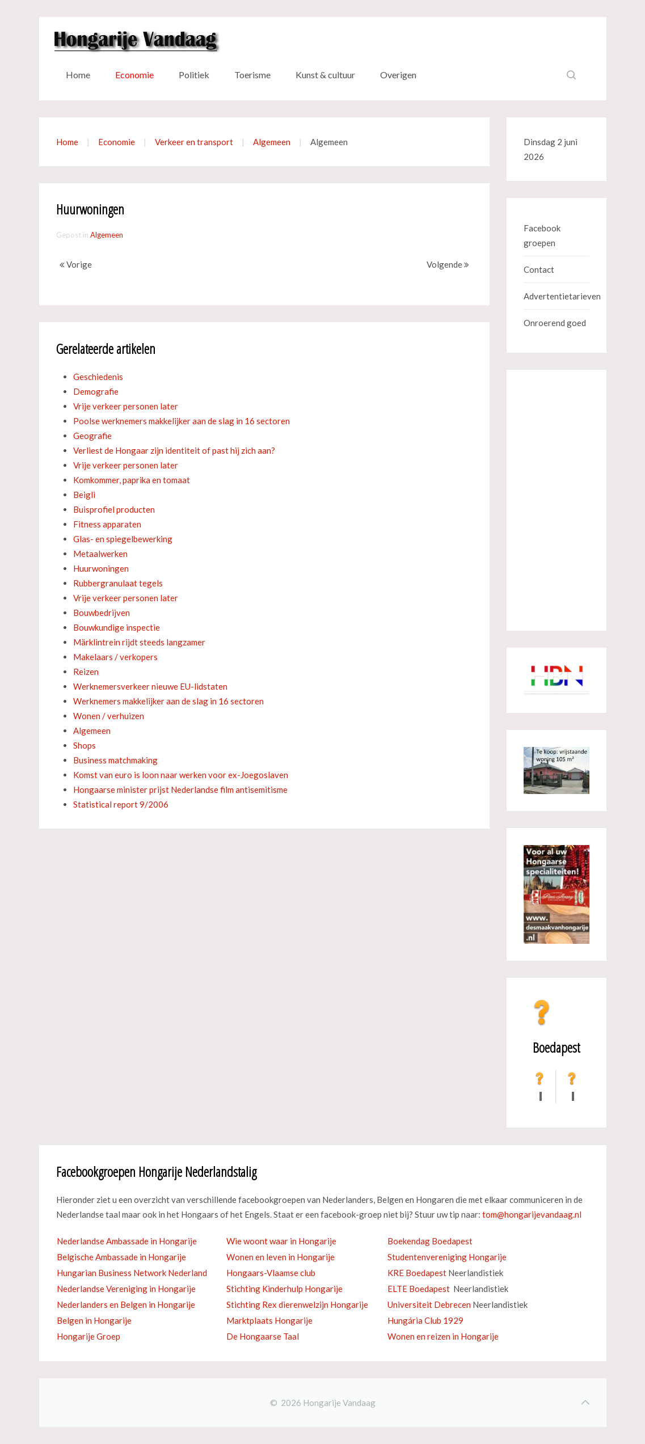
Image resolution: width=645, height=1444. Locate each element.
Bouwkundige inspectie (116, 627)
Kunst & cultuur (325, 74)
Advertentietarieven (556, 296)
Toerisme (252, 74)
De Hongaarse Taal (262, 1336)
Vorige (76, 264)
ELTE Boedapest (418, 1288)
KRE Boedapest (416, 1273)
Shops (84, 745)
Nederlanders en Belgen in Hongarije (126, 1304)
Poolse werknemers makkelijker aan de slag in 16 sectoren (181, 421)
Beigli (84, 494)
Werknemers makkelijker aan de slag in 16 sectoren (168, 701)
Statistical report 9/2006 (120, 804)
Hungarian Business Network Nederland (132, 1273)
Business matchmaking (115, 760)
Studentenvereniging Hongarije (447, 1257)
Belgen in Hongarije (94, 1320)
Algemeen (271, 142)
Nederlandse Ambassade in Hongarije (127, 1241)
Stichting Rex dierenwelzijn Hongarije (297, 1304)
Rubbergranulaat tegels (118, 583)
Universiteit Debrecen (429, 1304)
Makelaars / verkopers (115, 657)
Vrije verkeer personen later (125, 406)
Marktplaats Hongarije (269, 1320)
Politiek (194, 74)
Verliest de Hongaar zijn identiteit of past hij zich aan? (174, 450)
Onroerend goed (555, 323)
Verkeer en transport (194, 142)
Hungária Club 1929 (425, 1320)
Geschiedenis (98, 376)
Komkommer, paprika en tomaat (131, 480)
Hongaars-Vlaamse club (270, 1273)
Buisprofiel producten (114, 509)
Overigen (398, 74)
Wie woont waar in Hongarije (281, 1241)
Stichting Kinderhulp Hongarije (284, 1288)
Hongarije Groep (88, 1336)
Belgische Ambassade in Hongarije (121, 1257)
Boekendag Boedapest (430, 1241)
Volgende (448, 264)
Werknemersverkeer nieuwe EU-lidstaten (150, 686)
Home (78, 74)
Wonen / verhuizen (108, 716)
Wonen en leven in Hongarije (280, 1257)
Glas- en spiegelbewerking (122, 539)
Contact (539, 269)
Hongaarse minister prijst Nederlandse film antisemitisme (180, 789)
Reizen (86, 671)
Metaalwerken (100, 553)
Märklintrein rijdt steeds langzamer (139, 642)
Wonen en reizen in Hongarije (443, 1336)
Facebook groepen (542, 235)
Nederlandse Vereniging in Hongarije (126, 1288)
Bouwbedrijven (101, 612)
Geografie (92, 435)
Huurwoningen (101, 568)
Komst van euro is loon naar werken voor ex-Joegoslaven (180, 775)
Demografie (96, 391)
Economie (134, 74)
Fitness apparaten (107, 524)
